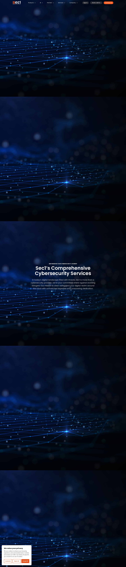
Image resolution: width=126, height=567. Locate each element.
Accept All (25, 561)
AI (41, 3)
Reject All (16, 561)
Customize (8, 561)
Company (73, 3)
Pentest (50, 3)
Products (32, 3)
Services (61, 3)
